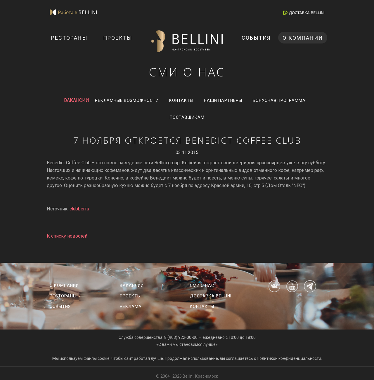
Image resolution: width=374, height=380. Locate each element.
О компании (303, 38)
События (256, 38)
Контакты (181, 100)
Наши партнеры (223, 100)
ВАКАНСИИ (76, 100)
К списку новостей (67, 236)
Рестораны (69, 38)
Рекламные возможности (127, 100)
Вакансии (132, 285)
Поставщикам (187, 117)
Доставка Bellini (210, 296)
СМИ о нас (202, 285)
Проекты (117, 38)
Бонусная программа (279, 100)
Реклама (131, 306)
